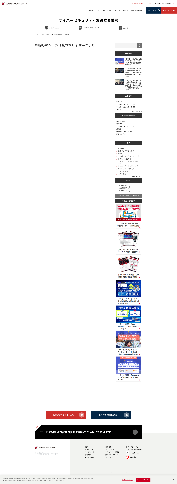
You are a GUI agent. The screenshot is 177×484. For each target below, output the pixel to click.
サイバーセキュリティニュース (126, 104)
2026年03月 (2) (124, 186)
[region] (88, 479)
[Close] (173, 479)
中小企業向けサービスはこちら (141, 3)
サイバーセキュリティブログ (125, 107)
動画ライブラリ (121, 134)
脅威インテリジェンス (126, 151)
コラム (118, 109)
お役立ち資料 (120, 121)
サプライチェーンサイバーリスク (128, 162)
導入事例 (119, 124)
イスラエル (122, 174)
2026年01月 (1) (124, 191)
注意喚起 (121, 148)
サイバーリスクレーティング (128, 156)
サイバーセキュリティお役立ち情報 (88, 20)
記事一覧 (119, 102)
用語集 (118, 129)
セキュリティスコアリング (128, 166)
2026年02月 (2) (124, 188)
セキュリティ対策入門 (126, 169)
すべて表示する (137, 111)
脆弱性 (120, 154)
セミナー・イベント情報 (124, 131)
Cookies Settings (127, 480)
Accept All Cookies (143, 480)
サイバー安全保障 (124, 159)
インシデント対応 (124, 171)
